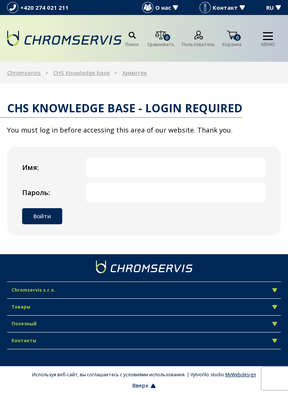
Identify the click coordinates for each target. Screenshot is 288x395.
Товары (144, 307)
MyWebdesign (240, 374)
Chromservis (24, 72)
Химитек (134, 72)
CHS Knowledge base (81, 72)
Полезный (144, 323)
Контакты (144, 340)
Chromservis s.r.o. (144, 290)
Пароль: (36, 192)
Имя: (30, 167)
